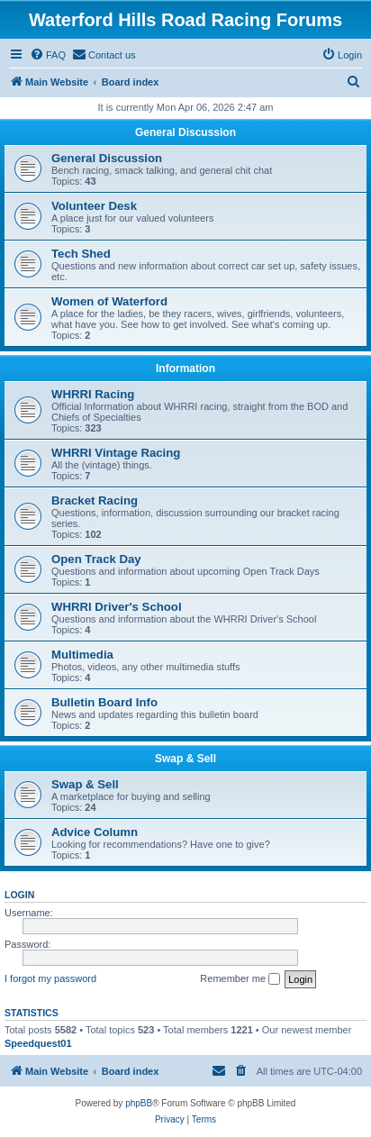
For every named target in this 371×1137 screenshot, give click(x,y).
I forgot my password (50, 978)
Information (185, 368)
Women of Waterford (109, 301)
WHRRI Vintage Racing (115, 452)
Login (19, 894)
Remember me (240, 979)
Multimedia (82, 654)
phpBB (138, 1103)
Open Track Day (96, 559)
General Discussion (185, 132)
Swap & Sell (185, 758)
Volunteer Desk (94, 206)
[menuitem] (48, 55)
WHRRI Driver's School (116, 607)
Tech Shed (81, 253)
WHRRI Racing (92, 394)
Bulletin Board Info (104, 702)
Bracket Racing (94, 500)
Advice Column (94, 832)
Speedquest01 (38, 1043)
